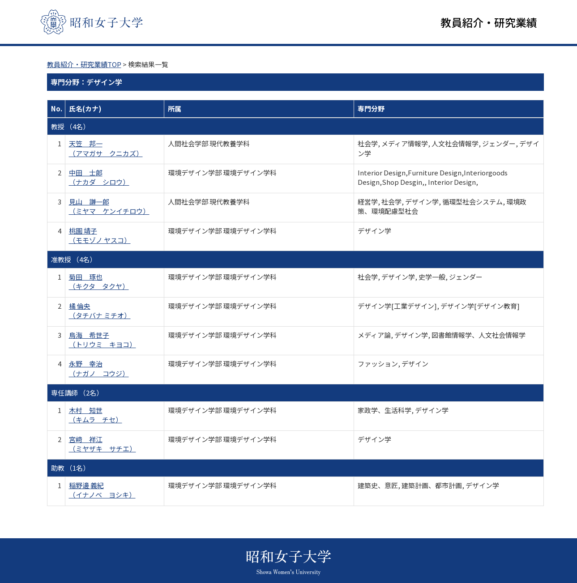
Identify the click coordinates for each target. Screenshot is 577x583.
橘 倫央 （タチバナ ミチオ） (100, 311)
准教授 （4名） (73, 260)
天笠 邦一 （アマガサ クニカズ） (106, 149)
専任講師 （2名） (77, 393)
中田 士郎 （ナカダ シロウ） (99, 178)
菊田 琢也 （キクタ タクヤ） (99, 282)
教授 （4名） (70, 127)
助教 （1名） (70, 468)
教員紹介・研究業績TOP (84, 65)
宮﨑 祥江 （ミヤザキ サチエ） (102, 444)
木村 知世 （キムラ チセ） (95, 415)
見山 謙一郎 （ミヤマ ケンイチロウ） (109, 207)
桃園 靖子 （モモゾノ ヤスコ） (100, 236)
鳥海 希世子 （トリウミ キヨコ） (102, 340)
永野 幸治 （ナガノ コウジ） (99, 369)
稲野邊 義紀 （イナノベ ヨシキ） (102, 490)
